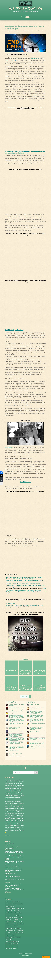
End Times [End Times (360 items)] (16, 910)
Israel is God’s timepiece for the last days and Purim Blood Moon (13, 884)
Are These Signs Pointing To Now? (13, 865)
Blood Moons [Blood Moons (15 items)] (9, 904)
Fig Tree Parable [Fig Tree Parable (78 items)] (9, 917)
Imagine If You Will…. (10, 843)
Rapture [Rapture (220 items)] (20, 932)
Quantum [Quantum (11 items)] (14, 932)
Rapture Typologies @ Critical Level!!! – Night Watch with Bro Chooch (14, 862)
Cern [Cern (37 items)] (15, 904)
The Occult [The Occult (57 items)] (8, 946)
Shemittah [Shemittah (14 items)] (8, 939)
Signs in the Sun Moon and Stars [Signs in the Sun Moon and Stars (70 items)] (12, 941)
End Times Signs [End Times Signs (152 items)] (10, 912)
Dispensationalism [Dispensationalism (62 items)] (10, 906)
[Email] (1, 478)
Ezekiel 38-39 (30, 30)
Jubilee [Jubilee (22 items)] (12, 923)
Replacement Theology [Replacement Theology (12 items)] (11, 935)
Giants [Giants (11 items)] (16, 917)
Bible (11, 30)
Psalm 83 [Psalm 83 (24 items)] (8, 932)
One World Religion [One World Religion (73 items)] (10, 928)
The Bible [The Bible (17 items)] (15, 943)
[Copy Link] (1, 480)
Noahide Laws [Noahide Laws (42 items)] (9, 926)
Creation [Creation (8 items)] (20, 904)
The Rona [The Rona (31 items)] (14, 946)
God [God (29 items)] (21, 917)
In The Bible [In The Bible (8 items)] (15, 919)
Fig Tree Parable (37, 30)
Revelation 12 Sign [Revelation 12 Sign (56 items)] (10, 937)
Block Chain (14, 30)
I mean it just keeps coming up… (13, 876)
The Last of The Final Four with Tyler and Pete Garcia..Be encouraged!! (14, 869)
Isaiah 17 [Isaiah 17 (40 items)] (8, 921)
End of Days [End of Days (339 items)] (9, 910)
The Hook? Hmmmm (10, 873)
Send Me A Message (25, 955)
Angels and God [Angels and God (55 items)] (9, 901)
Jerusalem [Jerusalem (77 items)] (19, 921)
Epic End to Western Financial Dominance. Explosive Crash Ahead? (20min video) (25, 585)
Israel (41, 30)
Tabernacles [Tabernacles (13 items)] (9, 943)
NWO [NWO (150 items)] (15, 926)
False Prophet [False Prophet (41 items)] (9, 915)
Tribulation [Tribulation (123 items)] (9, 948)
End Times (26, 30)
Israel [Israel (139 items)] (14, 921)
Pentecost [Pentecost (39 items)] (18, 928)
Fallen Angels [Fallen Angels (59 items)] (18, 912)
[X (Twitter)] (1, 475)
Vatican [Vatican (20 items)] (15, 948)
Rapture (22, 31)
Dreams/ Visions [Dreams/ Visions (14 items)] (20, 908)
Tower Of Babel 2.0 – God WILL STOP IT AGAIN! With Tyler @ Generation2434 (14, 852)
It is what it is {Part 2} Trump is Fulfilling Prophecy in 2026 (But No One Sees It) (14, 890)
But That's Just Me (25, 8)
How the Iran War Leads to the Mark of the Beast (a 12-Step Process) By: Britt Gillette (14, 857)
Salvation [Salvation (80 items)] (17, 937)
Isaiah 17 (7, 60)
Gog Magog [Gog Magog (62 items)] (8, 919)
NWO (10, 31)
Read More (7, 835)
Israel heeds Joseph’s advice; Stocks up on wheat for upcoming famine (23, 583)
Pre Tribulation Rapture (16, 31)
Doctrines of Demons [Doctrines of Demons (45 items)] (10, 908)
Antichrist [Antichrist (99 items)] (16, 901)
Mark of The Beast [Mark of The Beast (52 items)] (20, 923)
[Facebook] (1, 472)
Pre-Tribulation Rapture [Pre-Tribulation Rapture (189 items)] (11, 930)
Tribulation (26, 31)
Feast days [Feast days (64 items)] (16, 915)
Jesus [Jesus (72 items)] (7, 923)
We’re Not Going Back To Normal (14, 587)
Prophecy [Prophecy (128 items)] (20, 930)
